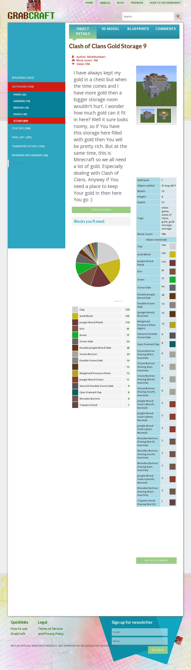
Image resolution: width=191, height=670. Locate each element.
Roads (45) (20, 114)
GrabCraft (18, 163)
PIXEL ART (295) (22, 137)
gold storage (168, 223)
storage (167, 228)
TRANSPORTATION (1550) (28, 146)
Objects (105, 2)
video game (165, 209)
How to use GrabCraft (165, 2)
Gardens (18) (21, 101)
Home (89, 2)
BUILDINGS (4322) (23, 77)
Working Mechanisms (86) (30, 155)
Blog (121, 2)
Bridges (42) (21, 107)
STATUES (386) (21, 128)
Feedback (137, 2)
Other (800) (20, 120)
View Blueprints (101, 209)
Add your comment (156, 560)
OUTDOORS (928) (23, 86)
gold (164, 221)
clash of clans (167, 216)
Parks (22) (19, 94)
